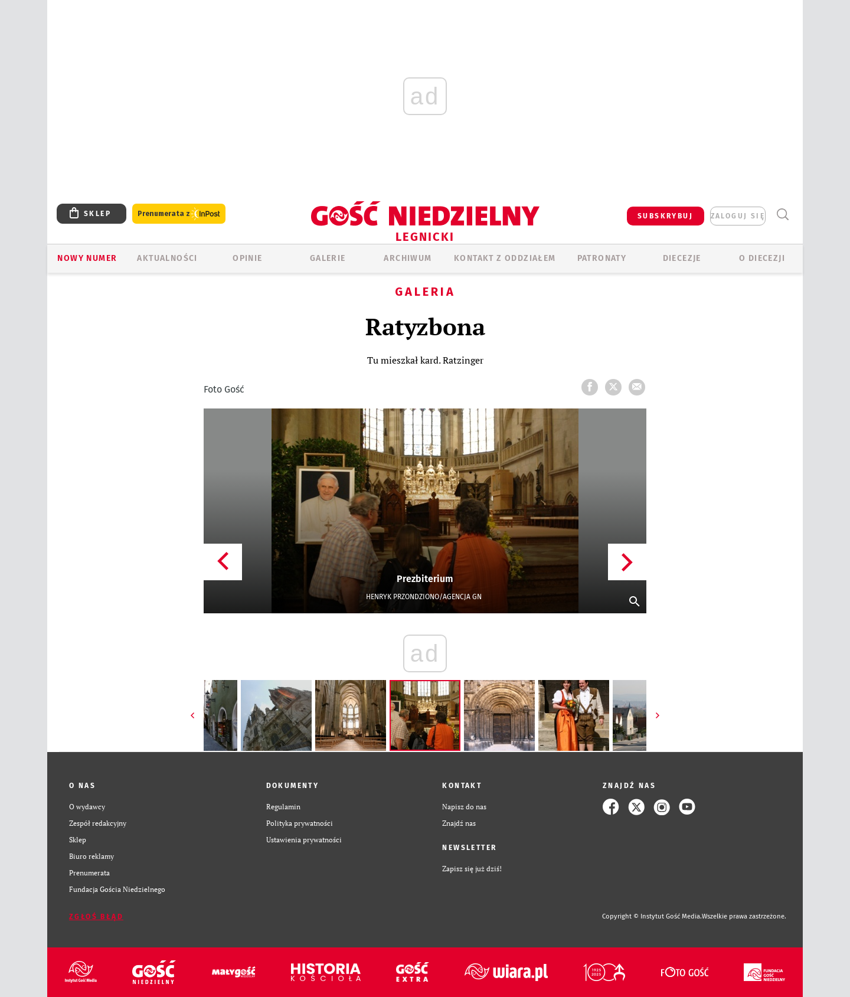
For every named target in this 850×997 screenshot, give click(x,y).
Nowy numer (87, 258)
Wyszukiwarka (782, 214)
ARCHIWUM (407, 258)
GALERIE (328, 258)
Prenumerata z (179, 214)
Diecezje (682, 258)
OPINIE (247, 258)
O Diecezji (762, 258)
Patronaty (602, 258)
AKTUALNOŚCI (167, 258)
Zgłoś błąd (96, 917)
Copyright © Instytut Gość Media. (652, 916)
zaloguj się (738, 216)
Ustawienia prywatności (304, 839)
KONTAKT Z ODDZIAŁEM (505, 258)
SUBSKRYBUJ (665, 216)
